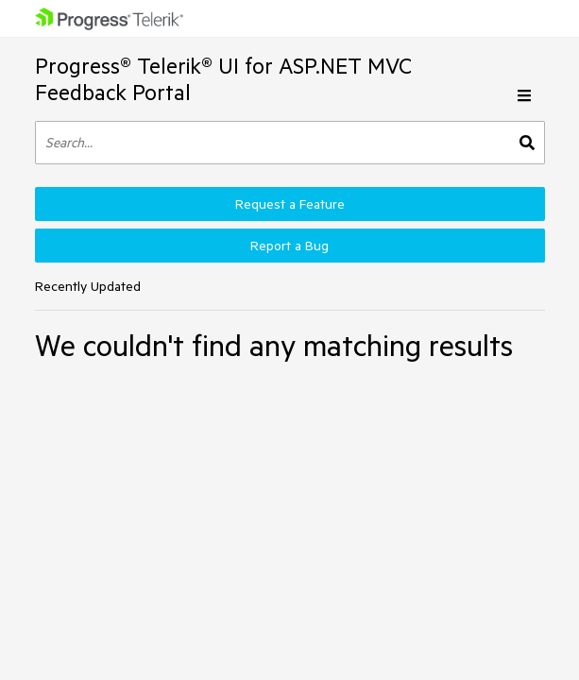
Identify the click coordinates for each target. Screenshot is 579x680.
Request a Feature (290, 204)
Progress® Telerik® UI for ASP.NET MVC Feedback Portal (223, 79)
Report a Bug (289, 245)
